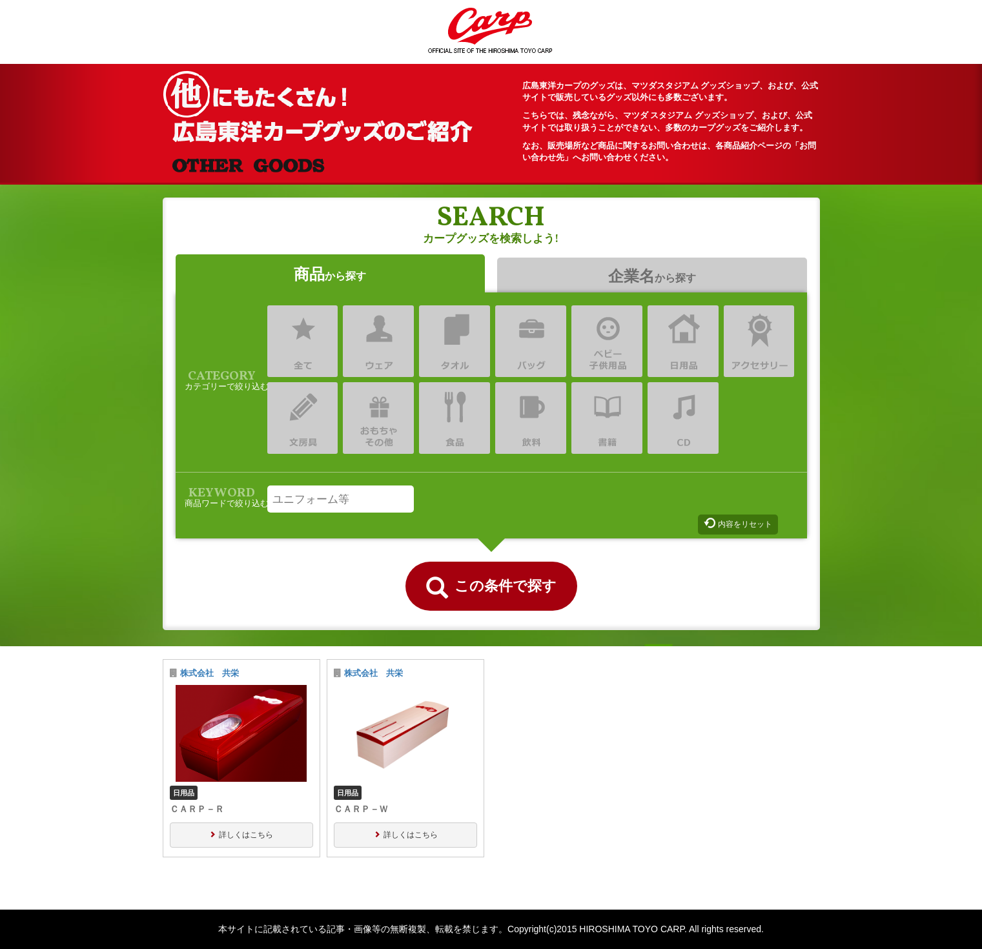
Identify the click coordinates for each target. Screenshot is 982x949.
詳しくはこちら (246, 834)
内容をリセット (745, 524)
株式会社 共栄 (209, 673)
